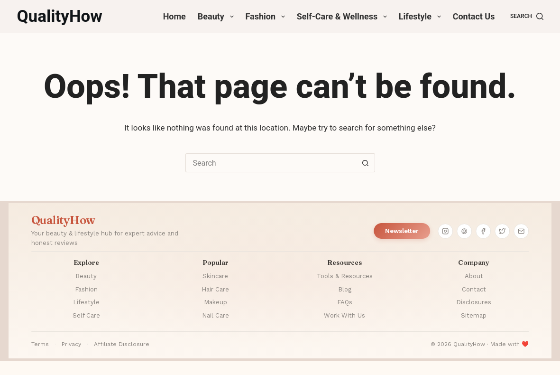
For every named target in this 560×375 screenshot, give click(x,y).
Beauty (218, 16)
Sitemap (474, 315)
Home (174, 16)
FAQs (344, 302)
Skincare (215, 276)
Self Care (86, 315)
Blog (344, 289)
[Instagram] (445, 231)
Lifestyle (422, 16)
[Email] (521, 231)
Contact (474, 289)
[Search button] (365, 162)
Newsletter (402, 230)
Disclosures (473, 302)
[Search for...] (270, 162)
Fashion (267, 16)
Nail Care (215, 315)
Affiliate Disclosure (121, 344)
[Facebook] (483, 231)
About (474, 276)
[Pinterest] (464, 231)
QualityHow (59, 16)
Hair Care (215, 289)
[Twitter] (502, 231)
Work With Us (344, 315)
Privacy (71, 344)
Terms (40, 344)
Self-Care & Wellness (344, 16)
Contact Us (474, 16)
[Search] (526, 16)
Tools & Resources (345, 276)
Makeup (215, 302)
